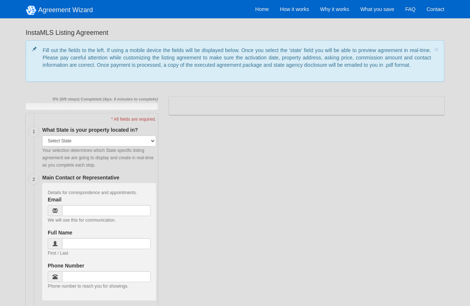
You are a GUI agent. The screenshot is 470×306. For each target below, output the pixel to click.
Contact (435, 9)
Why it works (334, 9)
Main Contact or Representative (80, 178)
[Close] (436, 49)
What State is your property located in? (90, 130)
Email (54, 200)
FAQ (410, 9)
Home (262, 9)
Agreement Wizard (59, 10)
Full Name (60, 233)
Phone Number (66, 266)
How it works (294, 9)
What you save (377, 9)
